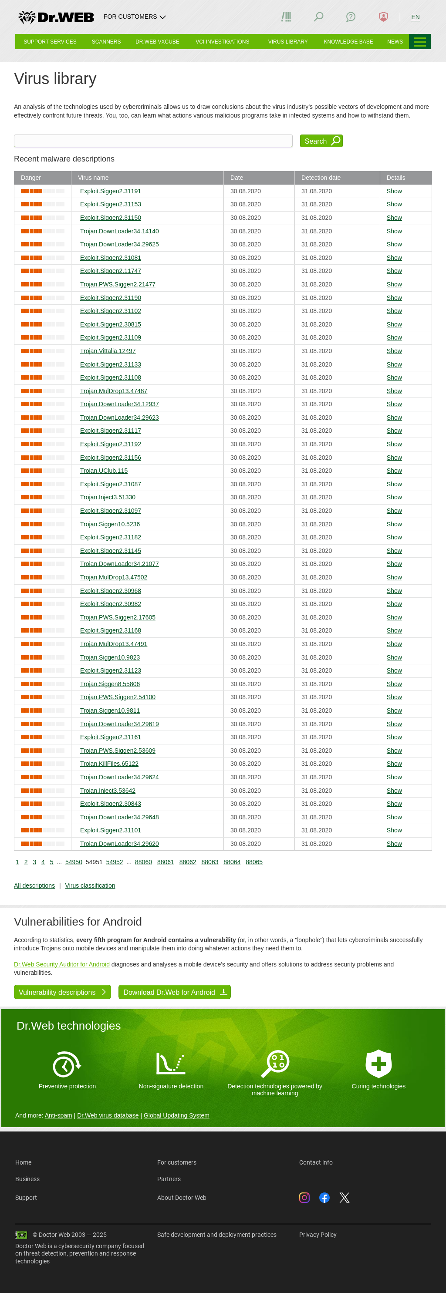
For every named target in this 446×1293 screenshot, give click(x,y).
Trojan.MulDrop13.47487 (113, 390)
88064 (231, 862)
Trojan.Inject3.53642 (107, 790)
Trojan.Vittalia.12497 (108, 350)
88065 (254, 862)
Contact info (316, 1162)
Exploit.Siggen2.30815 (110, 324)
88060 (143, 862)
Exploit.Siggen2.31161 (110, 737)
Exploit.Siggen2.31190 (110, 297)
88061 (165, 862)
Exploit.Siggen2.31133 (110, 364)
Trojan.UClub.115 (104, 470)
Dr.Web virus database (108, 1115)
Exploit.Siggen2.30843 (110, 803)
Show (394, 191)
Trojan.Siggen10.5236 (110, 524)
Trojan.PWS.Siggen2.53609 (117, 750)
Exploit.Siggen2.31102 (110, 310)
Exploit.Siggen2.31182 (110, 537)
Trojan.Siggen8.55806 (110, 683)
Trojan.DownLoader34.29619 (119, 724)
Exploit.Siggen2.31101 (110, 830)
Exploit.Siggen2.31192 (110, 444)
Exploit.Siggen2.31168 (110, 630)
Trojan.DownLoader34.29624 (119, 777)
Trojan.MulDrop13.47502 (113, 577)
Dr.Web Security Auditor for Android (62, 964)
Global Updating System (176, 1115)
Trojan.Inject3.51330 (107, 497)
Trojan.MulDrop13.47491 (113, 643)
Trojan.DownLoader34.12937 (119, 404)
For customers (176, 1162)
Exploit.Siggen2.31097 (110, 510)
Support (26, 1198)
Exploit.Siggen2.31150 (110, 217)
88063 (210, 862)
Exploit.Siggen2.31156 (110, 457)
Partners (169, 1179)
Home (23, 1162)
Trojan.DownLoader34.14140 (119, 231)
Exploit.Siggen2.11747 (110, 270)
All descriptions (34, 885)
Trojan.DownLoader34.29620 (119, 843)
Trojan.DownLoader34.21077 (119, 563)
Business (27, 1179)
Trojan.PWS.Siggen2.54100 (117, 697)
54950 (73, 862)
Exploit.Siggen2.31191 (110, 191)
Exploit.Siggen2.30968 (110, 590)
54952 (114, 862)
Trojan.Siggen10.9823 (110, 657)
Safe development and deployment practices (217, 1234)
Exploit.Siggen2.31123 (110, 670)
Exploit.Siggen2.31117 (110, 430)
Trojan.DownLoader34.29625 (119, 244)
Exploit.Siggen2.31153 (110, 204)
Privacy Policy (318, 1234)
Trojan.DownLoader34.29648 (119, 817)
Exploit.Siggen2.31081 (110, 257)
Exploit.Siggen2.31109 (110, 337)
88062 (187, 862)
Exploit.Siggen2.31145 (110, 550)
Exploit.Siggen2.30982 (110, 603)
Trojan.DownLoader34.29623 (119, 417)
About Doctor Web (181, 1198)
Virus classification (90, 885)
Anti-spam (58, 1115)
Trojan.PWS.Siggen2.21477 (117, 284)
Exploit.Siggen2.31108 (110, 377)
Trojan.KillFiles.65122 (109, 763)
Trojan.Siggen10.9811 (110, 710)
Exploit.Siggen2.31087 (110, 484)
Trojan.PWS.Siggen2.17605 (117, 617)
